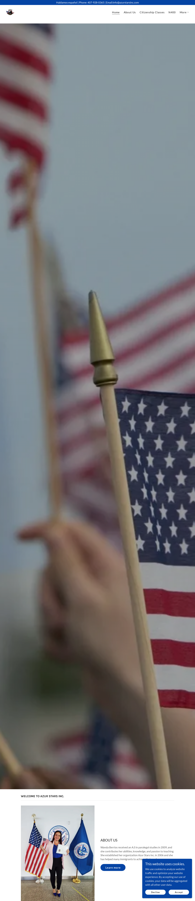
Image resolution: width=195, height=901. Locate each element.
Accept (179, 892)
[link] (12, 13)
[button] (184, 14)
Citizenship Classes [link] (152, 14)
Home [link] (116, 14)
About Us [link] (130, 14)
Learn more (113, 867)
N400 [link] (172, 14)
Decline (155, 892)
